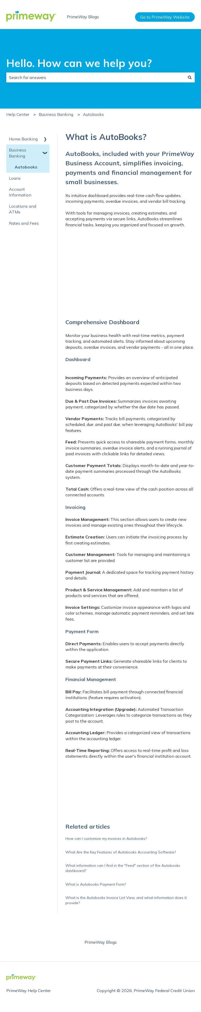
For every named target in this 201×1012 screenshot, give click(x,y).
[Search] (190, 77)
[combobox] (95, 77)
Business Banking (56, 114)
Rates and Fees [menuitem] (24, 223)
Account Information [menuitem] (20, 192)
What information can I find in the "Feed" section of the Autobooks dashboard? (122, 868)
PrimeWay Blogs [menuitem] (101, 942)
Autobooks (93, 114)
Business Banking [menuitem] (17, 152)
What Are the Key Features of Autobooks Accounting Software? (120, 852)
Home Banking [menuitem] (23, 139)
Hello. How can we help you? (79, 63)
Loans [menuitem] (15, 178)
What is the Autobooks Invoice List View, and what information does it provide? (126, 900)
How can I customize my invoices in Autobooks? (106, 838)
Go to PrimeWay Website (164, 17)
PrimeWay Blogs (83, 16)
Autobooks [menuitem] (26, 167)
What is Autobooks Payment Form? (95, 884)
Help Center (17, 114)
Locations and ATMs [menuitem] (22, 209)
